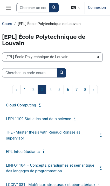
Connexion (97, 7)
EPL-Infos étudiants (23, 151)
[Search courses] (32, 7)
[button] (76, 8)
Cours (7, 23)
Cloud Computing (21, 105)
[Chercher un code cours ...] (29, 73)
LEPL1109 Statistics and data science (38, 119)
